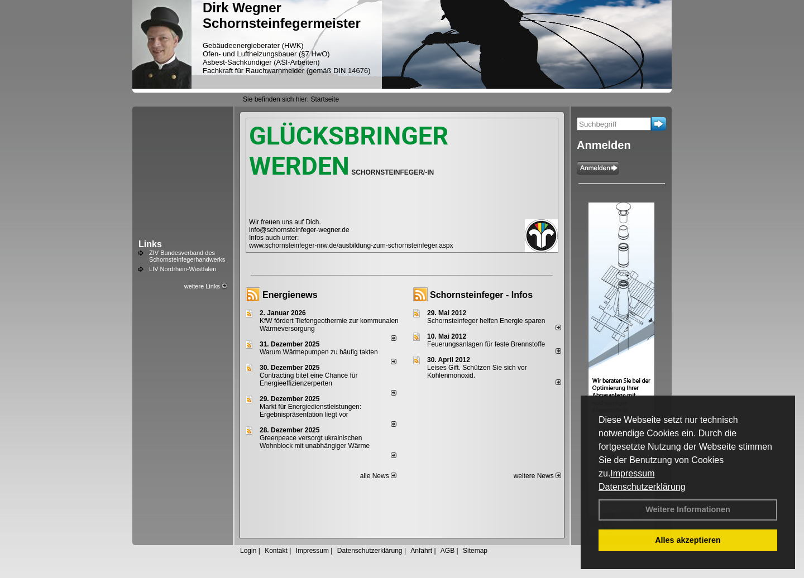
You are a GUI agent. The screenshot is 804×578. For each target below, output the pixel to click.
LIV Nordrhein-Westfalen (182, 269)
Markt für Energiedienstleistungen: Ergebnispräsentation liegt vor (310, 410)
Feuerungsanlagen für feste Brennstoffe (486, 344)
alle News (378, 476)
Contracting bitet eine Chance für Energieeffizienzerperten (308, 379)
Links (150, 244)
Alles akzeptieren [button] (688, 540)
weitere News (537, 476)
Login (248, 551)
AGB (447, 551)
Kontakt (276, 551)
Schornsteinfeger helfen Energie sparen (486, 321)
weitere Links (205, 286)
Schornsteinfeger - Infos (481, 295)
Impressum (632, 473)
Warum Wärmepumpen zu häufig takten (319, 352)
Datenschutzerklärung (642, 487)
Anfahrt (421, 551)
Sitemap (475, 551)
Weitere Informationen (687, 509)
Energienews (290, 295)
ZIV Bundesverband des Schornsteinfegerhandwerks (187, 256)
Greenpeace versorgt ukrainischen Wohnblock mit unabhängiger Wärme (315, 442)
